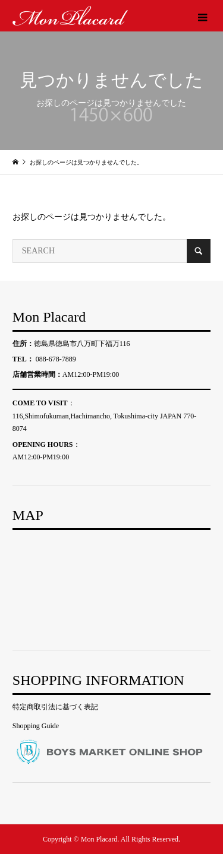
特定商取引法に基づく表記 (55, 707)
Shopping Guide (35, 726)
